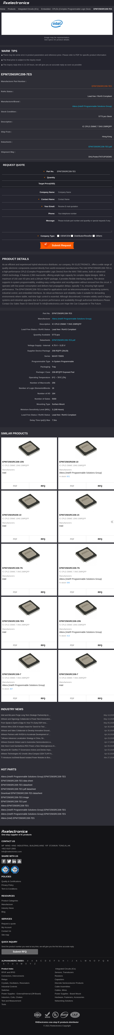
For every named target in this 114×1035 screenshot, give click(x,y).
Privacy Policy (7, 885)
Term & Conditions (9, 889)
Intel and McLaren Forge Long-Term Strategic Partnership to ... (26, 715)
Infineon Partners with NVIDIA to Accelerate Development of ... (25, 734)
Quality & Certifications (11, 881)
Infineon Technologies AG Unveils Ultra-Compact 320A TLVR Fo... (27, 754)
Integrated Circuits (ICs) (28, 9)
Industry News (7, 908)
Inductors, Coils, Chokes (11, 997)
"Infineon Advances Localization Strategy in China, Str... (23, 738)
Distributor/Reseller (83, 236)
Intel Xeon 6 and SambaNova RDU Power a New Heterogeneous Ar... (28, 746)
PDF (15, 486)
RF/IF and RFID (8, 972)
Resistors (59, 976)
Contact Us (6, 931)
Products (11, 9)
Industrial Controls (9, 986)
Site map (5, 935)
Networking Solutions (64, 1001)
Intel (4, 473)
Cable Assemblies (62, 986)
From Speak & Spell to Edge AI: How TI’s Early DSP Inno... (24, 723)
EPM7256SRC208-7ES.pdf (100, 147)
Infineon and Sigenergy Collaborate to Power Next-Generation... (26, 719)
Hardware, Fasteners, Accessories (69, 997)
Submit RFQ (20, 951)
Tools (3, 1004)
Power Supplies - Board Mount (68, 994)
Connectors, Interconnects (12, 976)
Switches (5, 990)
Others (99, 236)
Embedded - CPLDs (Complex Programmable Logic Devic (66, 9)
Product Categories (9, 901)
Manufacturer (7, 904)
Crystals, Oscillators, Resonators (15, 983)
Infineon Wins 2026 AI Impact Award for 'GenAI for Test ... (23, 727)
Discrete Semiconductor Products (69, 983)
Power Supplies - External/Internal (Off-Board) (21, 994)
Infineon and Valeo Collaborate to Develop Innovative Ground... (26, 731)
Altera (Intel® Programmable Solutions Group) (92, 106)
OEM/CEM (65, 236)
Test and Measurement (11, 1001)
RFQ (43, 486)
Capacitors (59, 979)
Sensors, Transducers (64, 972)
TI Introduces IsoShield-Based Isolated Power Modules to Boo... (26, 758)
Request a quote (8, 924)
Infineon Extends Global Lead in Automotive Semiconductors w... (26, 742)
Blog (3, 912)
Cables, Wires (61, 990)
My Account (6, 927)
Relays (4, 979)
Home (2, 9)
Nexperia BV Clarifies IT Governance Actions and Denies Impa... (26, 750)
